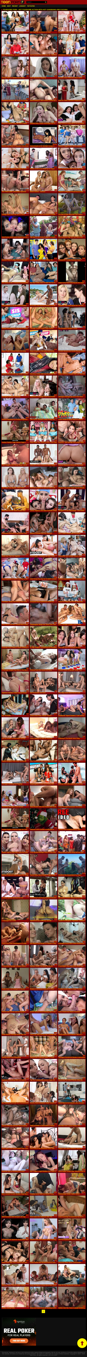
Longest (22, 6)
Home (4, 6)
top (82, 1343)
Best (9, 6)
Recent (15, 6)
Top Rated (31, 6)
